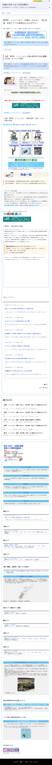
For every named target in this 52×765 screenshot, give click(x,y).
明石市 (24, 652)
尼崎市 (40, 652)
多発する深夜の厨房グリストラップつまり (26, 662)
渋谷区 (38, 545)
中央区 (12, 547)
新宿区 (29, 545)
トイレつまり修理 (26, 467)
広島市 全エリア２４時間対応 (10, 637)
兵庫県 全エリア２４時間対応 (10, 651)
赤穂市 (32, 652)
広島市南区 (30, 638)
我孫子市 (33, 532)
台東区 (16, 545)
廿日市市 (19, 638)
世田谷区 (43, 545)
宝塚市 (5, 653)
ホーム (4, 13)
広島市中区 (13, 638)
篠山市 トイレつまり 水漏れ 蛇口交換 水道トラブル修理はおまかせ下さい (23, 433)
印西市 (25, 532)
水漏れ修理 (26, 475)
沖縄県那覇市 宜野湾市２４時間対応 (12, 571)
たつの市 (44, 652)
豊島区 (12, 545)
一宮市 (12, 626)
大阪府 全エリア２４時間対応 (10, 558)
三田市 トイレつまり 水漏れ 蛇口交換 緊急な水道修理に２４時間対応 (22, 419)
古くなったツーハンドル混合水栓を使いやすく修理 (17, 321)
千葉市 (28, 532)
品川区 (33, 545)
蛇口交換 (26, 492)
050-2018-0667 (26, 72)
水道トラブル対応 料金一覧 (23, 124)
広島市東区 (24, 638)
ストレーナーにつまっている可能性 (19, 707)
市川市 (13, 532)
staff (47, 387)
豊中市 (16, 559)
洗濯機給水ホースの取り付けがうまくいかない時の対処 (18, 370)
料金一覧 (26, 501)
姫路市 (12, 652)
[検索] (49, 1)
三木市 (28, 652)
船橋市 (17, 532)
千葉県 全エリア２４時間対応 (10, 530)
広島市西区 (36, 638)
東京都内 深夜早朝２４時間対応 (11, 544)
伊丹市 (16, 652)
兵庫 (9, 13)
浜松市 (12, 613)
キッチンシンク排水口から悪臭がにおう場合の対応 (17, 346)
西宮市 (20, 652)
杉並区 (25, 545)
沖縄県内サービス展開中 (26, 576)
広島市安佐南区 (43, 638)
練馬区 (8, 547)
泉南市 (12, 559)
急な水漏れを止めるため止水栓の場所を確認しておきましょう (20, 358)
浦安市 (21, 532)
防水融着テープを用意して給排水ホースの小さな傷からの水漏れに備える (23, 333)
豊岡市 (36, 652)
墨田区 (20, 545)
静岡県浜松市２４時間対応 (10, 612)
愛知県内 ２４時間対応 (10, 624)
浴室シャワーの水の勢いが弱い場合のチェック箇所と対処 (19, 308)
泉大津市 (21, 559)
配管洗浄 (26, 484)
